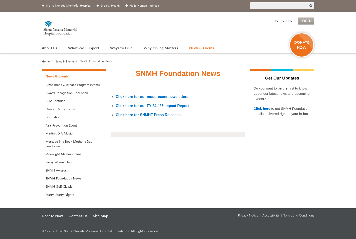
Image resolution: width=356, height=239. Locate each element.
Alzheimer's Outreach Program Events (72, 85)
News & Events (201, 48)
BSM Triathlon (55, 101)
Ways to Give (121, 48)
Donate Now (301, 45)
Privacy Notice (248, 215)
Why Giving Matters (161, 48)
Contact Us (283, 21)
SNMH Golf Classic (58, 186)
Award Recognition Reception (66, 93)
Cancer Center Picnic (60, 109)
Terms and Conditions (298, 215)
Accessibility (270, 215)
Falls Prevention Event (61, 125)
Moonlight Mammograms (63, 154)
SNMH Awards (56, 170)
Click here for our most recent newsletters (152, 97)
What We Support (83, 48)
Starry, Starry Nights (59, 195)
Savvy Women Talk (58, 162)
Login (306, 21)
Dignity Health (110, 5)
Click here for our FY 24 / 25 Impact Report (152, 106)
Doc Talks (52, 117)
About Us (49, 48)
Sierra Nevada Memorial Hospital (68, 5)
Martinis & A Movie (59, 133)
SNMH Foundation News (95, 61)
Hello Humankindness (144, 5)
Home (46, 61)
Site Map (100, 216)
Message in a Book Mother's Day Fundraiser (68, 144)
